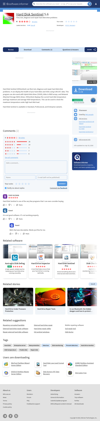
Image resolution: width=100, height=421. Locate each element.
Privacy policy (7, 404)
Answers (71, 49)
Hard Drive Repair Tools (46, 309)
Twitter (16, 416)
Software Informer (81, 162)
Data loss (46, 345)
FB (10, 416)
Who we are (7, 394)
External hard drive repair (43, 325)
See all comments (11, 157)
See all (33, 25)
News (4, 397)
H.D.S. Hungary (70, 25)
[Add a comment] (36, 167)
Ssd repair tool (70, 328)
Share (89, 50)
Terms (5, 401)
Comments (47, 49)
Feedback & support (33, 404)
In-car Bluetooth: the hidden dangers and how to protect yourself (80, 310)
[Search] (61, 4)
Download (27, 49)
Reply (21, 205)
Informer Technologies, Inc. (89, 418)
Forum (29, 397)
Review (11, 49)
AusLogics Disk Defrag (15, 263)
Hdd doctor (69, 332)
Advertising (54, 394)
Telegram (5, 416)
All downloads (79, 404)
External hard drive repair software (15, 328)
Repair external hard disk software (15, 332)
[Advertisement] (50, 37)
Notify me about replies (15, 188)
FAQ (28, 401)
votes (34, 22)
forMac (77, 401)
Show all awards (79, 102)
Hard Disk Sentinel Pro (66, 264)
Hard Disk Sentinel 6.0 (86, 132)
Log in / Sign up (95, 4)
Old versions (83, 119)
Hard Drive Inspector (40, 263)
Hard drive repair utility (42, 328)
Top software (79, 397)
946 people (89, 114)
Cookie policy (7, 407)
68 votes (22, 138)
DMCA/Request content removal (61, 404)
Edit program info (84, 140)
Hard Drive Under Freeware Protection (15, 310)
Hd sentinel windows (42, 332)
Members (30, 394)
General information (57, 397)
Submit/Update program (59, 401)
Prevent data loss (72, 345)
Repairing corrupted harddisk (13, 325)
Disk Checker (92, 263)
